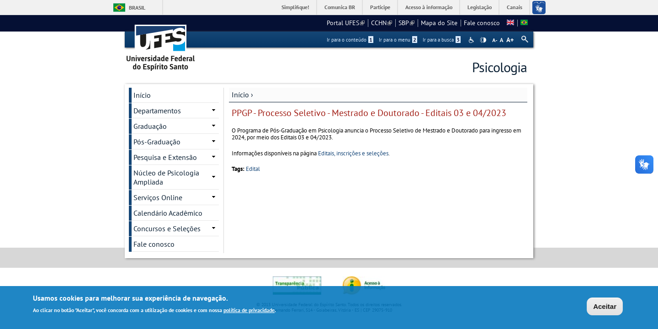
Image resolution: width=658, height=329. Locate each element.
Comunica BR (339, 7)
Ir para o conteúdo (350, 40)
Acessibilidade (472, 40)
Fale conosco (482, 23)
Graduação (150, 126)
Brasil (137, 7)
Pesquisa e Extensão (165, 157)
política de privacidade (249, 311)
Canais (514, 7)
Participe (380, 7)
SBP (406, 23)
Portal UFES (346, 23)
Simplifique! (295, 7)
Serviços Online (157, 197)
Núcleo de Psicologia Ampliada (166, 177)
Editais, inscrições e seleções (353, 153)
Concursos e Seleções (167, 228)
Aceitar (604, 308)
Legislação (479, 7)
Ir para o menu (398, 40)
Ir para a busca (442, 40)
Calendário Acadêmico (167, 213)
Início (240, 94)
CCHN (381, 23)
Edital (253, 169)
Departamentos (157, 110)
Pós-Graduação (156, 141)
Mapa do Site (439, 23)
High (483, 40)
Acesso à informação (428, 7)
